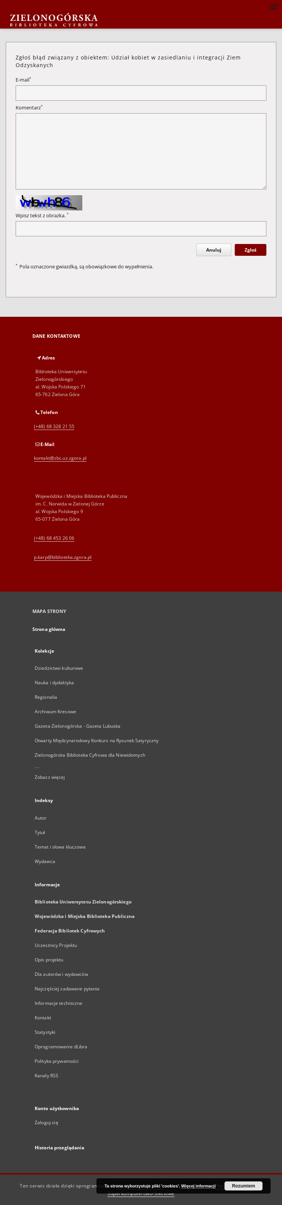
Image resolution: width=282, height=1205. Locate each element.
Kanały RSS (46, 1075)
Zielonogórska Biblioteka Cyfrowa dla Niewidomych (90, 755)
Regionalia (46, 697)
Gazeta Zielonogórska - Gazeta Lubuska (77, 726)
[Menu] (273, 6)
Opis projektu (49, 959)
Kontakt (43, 1017)
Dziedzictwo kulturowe (59, 668)
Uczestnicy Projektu (56, 945)
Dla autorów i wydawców (61, 974)
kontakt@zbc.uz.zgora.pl (60, 458)
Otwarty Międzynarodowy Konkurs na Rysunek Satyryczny (97, 740)
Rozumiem (243, 1186)
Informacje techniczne (59, 1003)
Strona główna (49, 629)
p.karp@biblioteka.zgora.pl (62, 557)
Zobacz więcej (50, 777)
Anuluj (213, 250)
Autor (41, 818)
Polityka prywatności (57, 1061)
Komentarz (29, 107)
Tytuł (40, 832)
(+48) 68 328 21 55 (54, 426)
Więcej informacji (198, 1186)
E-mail (23, 80)
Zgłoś (250, 250)
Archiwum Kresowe (55, 711)
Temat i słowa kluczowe (60, 847)
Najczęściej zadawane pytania (67, 988)
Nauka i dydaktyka (54, 682)
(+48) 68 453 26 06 (54, 538)
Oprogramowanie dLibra (61, 1046)
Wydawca (45, 861)
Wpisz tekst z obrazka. (42, 215)
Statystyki (45, 1032)
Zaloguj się (46, 1122)
